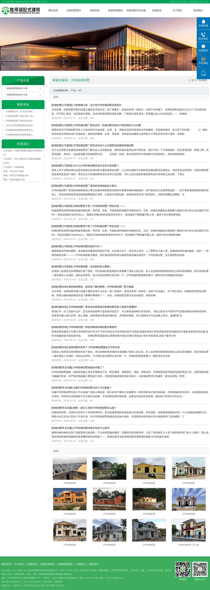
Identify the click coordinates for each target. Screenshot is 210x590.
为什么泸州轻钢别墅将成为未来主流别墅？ (96, 165)
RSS (200, 2)
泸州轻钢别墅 (70, 483)
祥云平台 (38, 582)
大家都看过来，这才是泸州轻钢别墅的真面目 (97, 105)
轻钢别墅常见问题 (136, 10)
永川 (58, 585)
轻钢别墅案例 (115, 10)
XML (206, 2)
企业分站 (183, 2)
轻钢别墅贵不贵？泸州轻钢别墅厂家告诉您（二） (99, 226)
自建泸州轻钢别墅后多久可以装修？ (92, 387)
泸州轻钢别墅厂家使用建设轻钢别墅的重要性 (92, 327)
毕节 (48, 585)
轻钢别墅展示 (74, 10)
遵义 (44, 585)
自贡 (34, 585)
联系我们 (198, 10)
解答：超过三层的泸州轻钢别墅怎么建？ (95, 407)
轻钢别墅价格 (59, 286)
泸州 (25, 585)
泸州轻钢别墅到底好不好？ (87, 246)
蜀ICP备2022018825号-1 (12, 582)
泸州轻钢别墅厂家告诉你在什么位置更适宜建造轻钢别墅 (103, 145)
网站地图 (193, 2)
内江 (39, 585)
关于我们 (177, 10)
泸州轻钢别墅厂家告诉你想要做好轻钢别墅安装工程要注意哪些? (103, 307)
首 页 (194, 80)
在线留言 (157, 10)
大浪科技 (58, 582)
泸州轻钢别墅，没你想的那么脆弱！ (92, 266)
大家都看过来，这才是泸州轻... (20, 111)
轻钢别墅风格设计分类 (17, 95)
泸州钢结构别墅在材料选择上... (20, 135)
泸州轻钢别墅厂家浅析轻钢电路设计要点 (95, 185)
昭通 (53, 585)
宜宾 (30, 585)
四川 (62, 585)
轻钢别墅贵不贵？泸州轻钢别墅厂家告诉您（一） (99, 206)
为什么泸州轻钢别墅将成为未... (20, 125)
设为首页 (174, 2)
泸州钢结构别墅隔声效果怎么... (20, 130)
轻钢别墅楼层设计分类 (17, 88)
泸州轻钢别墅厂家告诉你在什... (20, 121)
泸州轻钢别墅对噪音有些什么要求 (91, 428)
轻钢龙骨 (95, 10)
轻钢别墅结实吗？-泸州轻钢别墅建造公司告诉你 (94, 347)
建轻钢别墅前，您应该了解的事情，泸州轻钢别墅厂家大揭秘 (101, 286)
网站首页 (53, 10)
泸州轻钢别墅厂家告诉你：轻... (20, 116)
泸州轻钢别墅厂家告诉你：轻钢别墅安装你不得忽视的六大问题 (107, 125)
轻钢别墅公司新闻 (62, 105)
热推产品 (6, 585)
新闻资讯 (32, 564)
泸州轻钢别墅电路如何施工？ (89, 367)
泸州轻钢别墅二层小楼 (188, 545)
